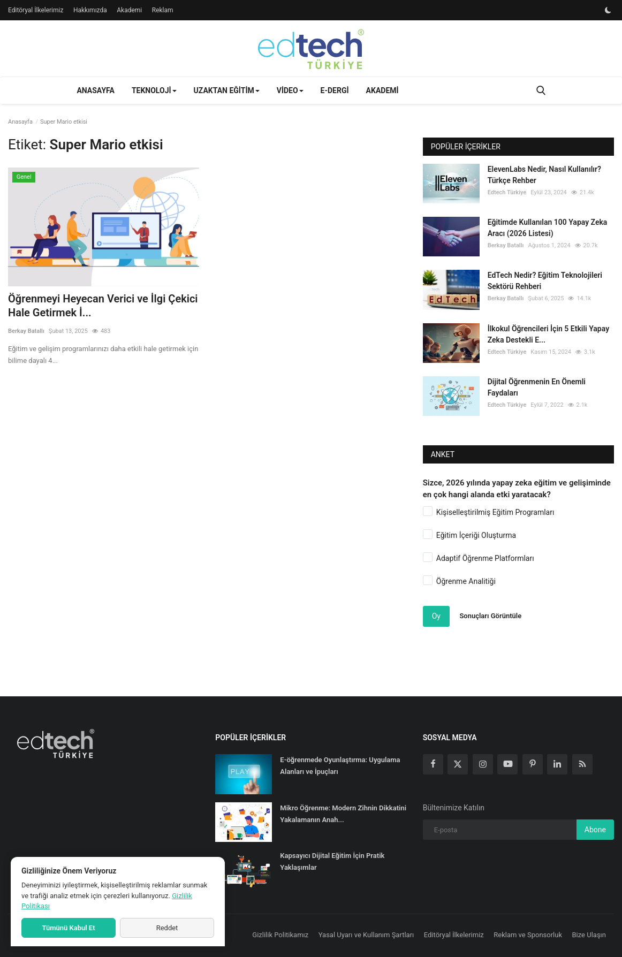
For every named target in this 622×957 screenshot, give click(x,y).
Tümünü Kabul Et (68, 928)
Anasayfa (95, 90)
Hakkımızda (90, 10)
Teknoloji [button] (154, 90)
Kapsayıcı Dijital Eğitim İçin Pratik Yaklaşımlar (332, 861)
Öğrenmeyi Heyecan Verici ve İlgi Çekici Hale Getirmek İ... (103, 305)
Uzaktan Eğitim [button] (227, 90)
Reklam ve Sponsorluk (528, 935)
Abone (595, 829)
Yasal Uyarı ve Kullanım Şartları (366, 935)
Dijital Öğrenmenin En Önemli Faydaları (537, 387)
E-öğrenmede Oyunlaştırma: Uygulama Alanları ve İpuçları (340, 766)
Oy (436, 616)
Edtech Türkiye (507, 192)
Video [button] (290, 90)
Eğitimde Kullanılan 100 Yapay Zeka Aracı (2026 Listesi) (548, 228)
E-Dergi (335, 90)
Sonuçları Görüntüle (490, 616)
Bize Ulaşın (589, 935)
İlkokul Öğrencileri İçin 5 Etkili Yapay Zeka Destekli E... (548, 334)
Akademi (129, 10)
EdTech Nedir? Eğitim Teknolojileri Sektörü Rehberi (545, 281)
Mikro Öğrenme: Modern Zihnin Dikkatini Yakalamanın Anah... (343, 814)
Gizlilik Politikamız (280, 935)
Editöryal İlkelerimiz (35, 10)
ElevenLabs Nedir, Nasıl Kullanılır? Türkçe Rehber (544, 175)
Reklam (162, 10)
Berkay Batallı (26, 331)
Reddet (167, 928)
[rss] (582, 764)
